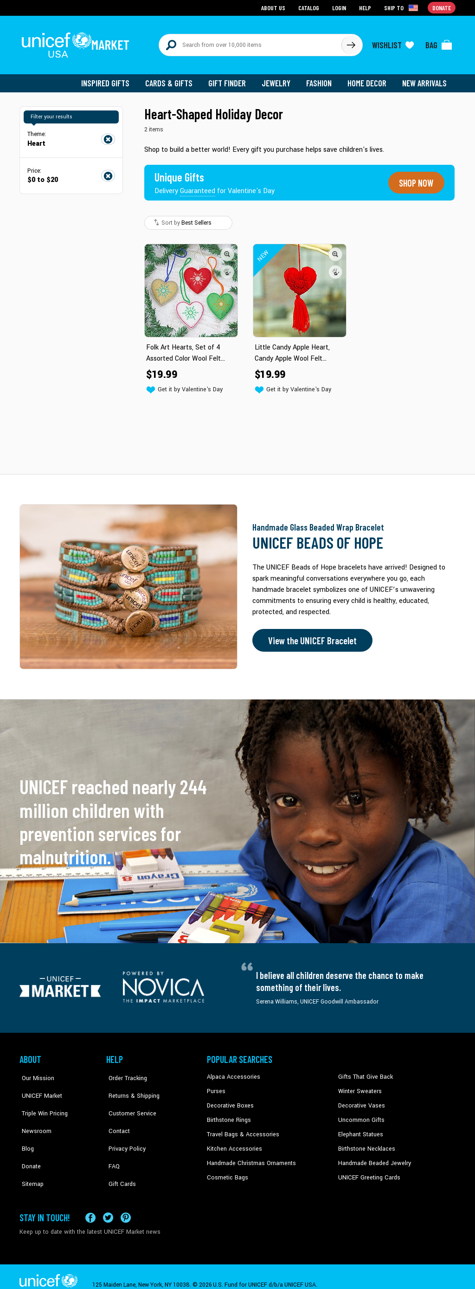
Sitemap (30, 1156)
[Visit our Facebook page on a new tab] (90, 1201)
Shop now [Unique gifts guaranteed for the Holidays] (415, 178)
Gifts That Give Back (364, 1072)
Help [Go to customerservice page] (366, 7)
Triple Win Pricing (41, 1099)
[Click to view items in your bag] (438, 42)
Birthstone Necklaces (365, 1142)
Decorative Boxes (229, 1099)
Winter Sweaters (358, 1086)
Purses (216, 1086)
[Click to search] (350, 42)
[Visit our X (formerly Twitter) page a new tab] (108, 1201)
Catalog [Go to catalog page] (310, 7)
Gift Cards (119, 1156)
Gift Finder (231, 79)
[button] (227, 249)
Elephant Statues (360, 1128)
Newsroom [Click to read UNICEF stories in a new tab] (33, 1114)
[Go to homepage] (77, 42)
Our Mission (35, 1072)
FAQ (111, 1142)
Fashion (321, 79)
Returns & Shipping (130, 1086)
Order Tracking (124, 1072)
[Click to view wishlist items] (392, 42)
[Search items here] (250, 42)
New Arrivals (425, 79)
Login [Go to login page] (340, 7)
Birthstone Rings (228, 1114)
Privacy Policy (124, 1128)
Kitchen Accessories (233, 1142)
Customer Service (128, 1099)
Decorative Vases (360, 1099)
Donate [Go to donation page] (442, 7)
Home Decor (368, 79)
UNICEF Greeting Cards (367, 1170)
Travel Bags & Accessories (241, 1128)
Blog (25, 1128)
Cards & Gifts (174, 79)
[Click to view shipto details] (402, 7)
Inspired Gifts (112, 79)
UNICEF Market (38, 1086)
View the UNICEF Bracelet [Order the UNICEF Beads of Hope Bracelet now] (310, 635)
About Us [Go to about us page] (275, 7)
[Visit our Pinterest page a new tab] (125, 1201)
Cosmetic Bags (226, 1170)
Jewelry (279, 79)
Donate (28, 1142)
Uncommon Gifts (360, 1114)
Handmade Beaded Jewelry (372, 1156)
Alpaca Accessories (232, 1072)
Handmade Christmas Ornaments (250, 1156)
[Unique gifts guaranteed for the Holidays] (215, 178)
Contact (116, 1114)
